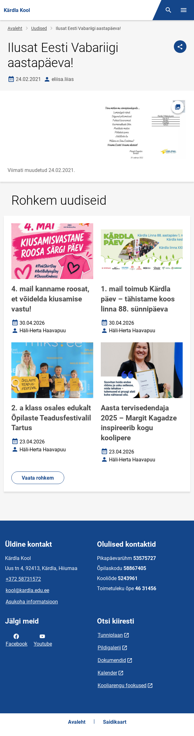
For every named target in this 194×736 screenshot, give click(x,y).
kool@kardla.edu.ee (27, 590)
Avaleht (15, 28)
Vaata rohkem (38, 478)
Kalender (107, 673)
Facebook (16, 639)
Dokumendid (112, 660)
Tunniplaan (110, 635)
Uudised (39, 28)
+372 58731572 (23, 579)
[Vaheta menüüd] (183, 10)
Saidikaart (114, 722)
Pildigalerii (109, 648)
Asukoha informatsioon (32, 602)
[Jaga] (180, 46)
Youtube (43, 639)
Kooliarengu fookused (122, 685)
